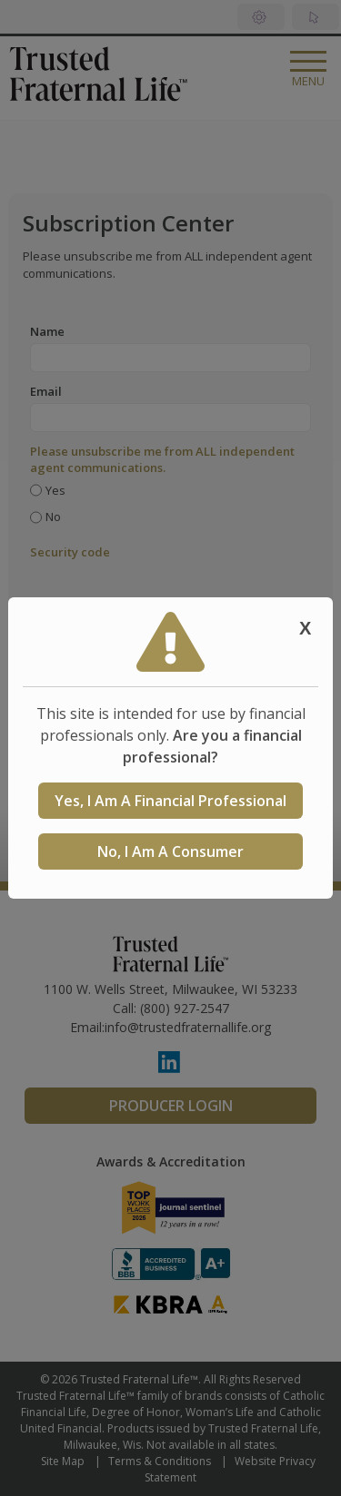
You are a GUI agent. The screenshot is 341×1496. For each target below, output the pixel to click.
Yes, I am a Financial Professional (170, 801)
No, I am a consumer (170, 851)
